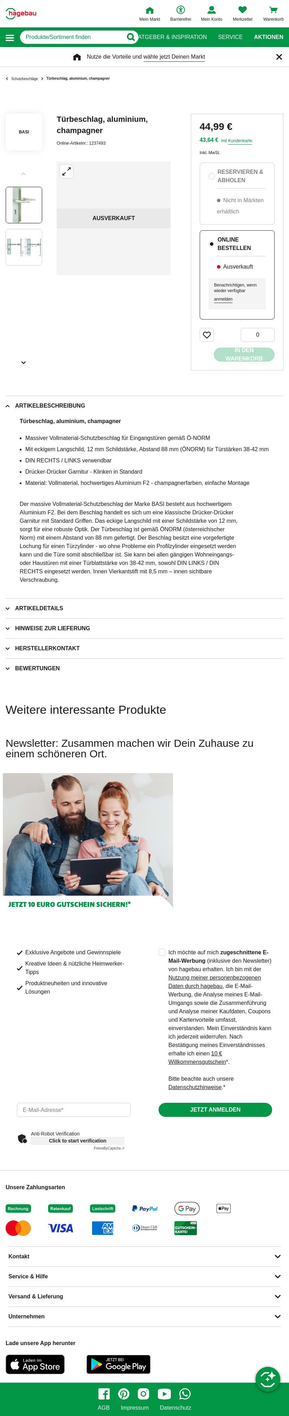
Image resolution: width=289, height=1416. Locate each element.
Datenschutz (175, 1408)
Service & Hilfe (28, 1276)
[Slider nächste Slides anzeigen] (24, 360)
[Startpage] (21, 13)
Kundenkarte (240, 140)
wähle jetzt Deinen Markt (174, 57)
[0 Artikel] (257, 335)
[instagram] (143, 1393)
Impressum (135, 1408)
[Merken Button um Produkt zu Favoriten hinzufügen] (207, 335)
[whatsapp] (185, 1393)
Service (230, 37)
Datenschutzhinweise (194, 1087)
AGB (104, 1408)
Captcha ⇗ (109, 1148)
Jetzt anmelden (215, 1110)
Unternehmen (26, 1316)
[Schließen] (279, 57)
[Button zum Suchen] (131, 37)
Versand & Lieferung (35, 1296)
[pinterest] (123, 1393)
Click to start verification (77, 1141)
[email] (73, 1110)
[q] (71, 37)
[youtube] (164, 1393)
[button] (10, 37)
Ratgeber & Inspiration (170, 37)
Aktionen (268, 37)
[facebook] (104, 1393)
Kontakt (19, 1256)
